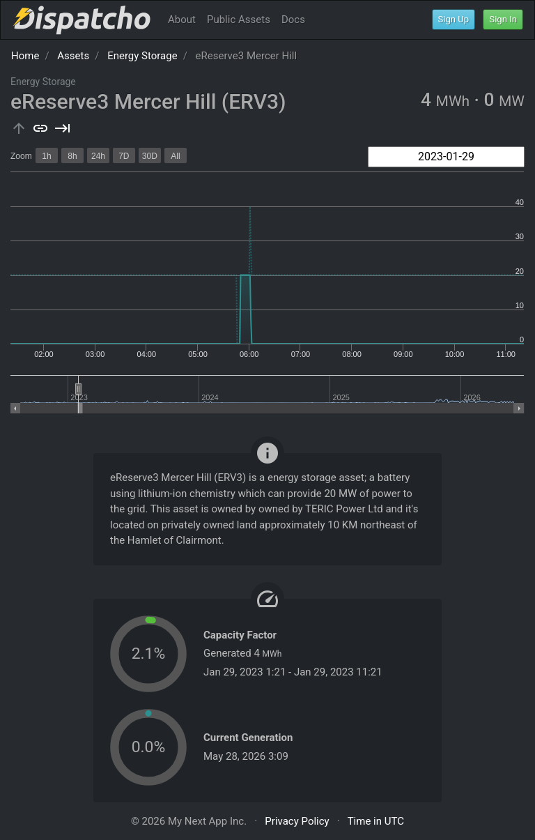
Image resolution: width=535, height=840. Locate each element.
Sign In (503, 19)
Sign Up (454, 19)
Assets (73, 55)
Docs (293, 19)
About (182, 19)
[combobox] (446, 156)
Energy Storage (142, 55)
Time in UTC (376, 821)
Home (25, 55)
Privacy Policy (297, 821)
